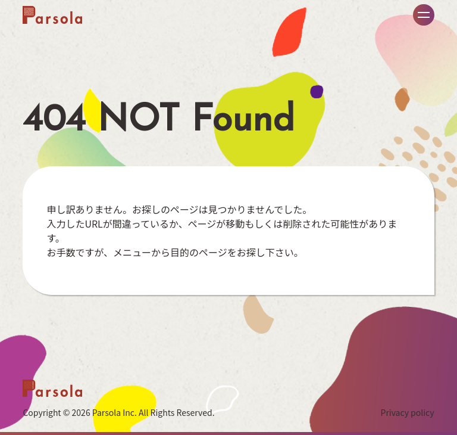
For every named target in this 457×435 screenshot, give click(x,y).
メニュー (423, 15)
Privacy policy (407, 412)
